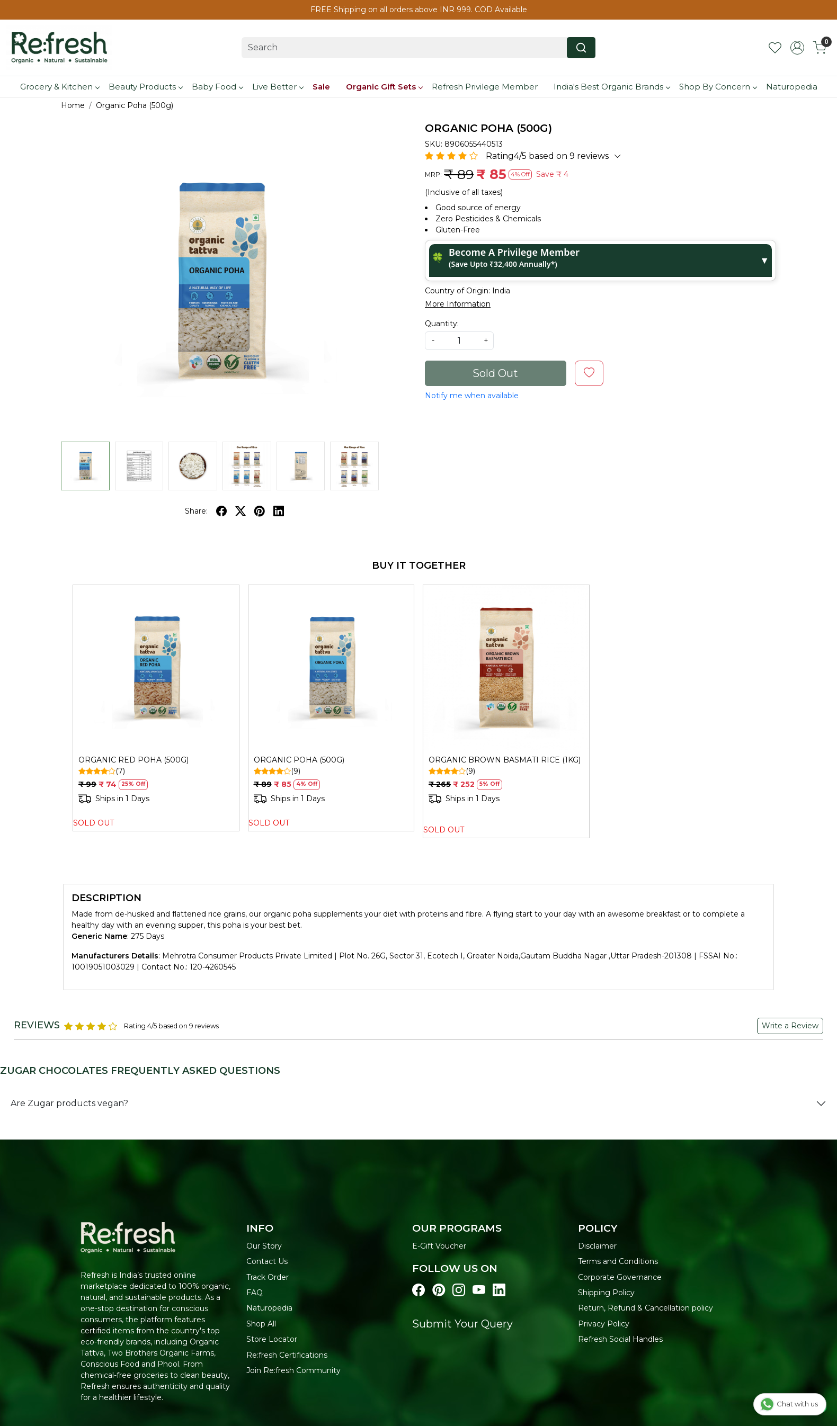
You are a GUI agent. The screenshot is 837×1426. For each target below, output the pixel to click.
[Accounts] (797, 48)
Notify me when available (472, 395)
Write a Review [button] (790, 1025)
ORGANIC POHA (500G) (299, 760)
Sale (321, 87)
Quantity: (442, 323)
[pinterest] (259, 511)
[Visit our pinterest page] (438, 1290)
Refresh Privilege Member (485, 87)
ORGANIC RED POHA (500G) (133, 760)
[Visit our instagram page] (458, 1290)
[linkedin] (278, 511)
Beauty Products (145, 87)
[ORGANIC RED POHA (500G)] (156, 668)
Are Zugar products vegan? (69, 1103)
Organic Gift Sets (384, 87)
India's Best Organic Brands (612, 87)
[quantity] (459, 340)
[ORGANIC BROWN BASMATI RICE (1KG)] (506, 668)
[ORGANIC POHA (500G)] (331, 668)
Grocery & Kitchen (59, 87)
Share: (196, 511)
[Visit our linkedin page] (499, 1290)
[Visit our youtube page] (479, 1290)
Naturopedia (791, 87)
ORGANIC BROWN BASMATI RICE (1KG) (505, 760)
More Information (458, 304)
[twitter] (240, 511)
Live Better (277, 87)
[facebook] (221, 511)
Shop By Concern (717, 87)
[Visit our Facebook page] (418, 1290)
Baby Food (217, 87)
